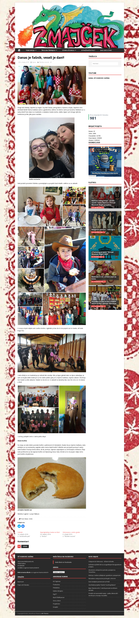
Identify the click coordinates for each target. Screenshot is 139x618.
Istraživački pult (88, 50)
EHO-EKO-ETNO (106, 50)
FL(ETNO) (92, 182)
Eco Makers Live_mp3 (104, 178)
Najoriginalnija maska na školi (50, 532)
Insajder (55, 607)
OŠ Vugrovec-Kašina (93, 178)
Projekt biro (56, 604)
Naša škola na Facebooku (63, 557)
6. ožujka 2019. (24, 62)
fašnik (25, 546)
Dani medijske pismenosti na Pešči (99, 582)
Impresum (21, 582)
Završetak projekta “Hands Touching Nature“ (102, 585)
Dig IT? (55, 594)
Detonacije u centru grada (71, 532)
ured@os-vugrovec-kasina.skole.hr (28, 568)
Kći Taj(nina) (56, 581)
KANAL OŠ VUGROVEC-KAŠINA (99, 78)
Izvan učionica (68, 50)
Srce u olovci (57, 601)
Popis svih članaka (23, 585)
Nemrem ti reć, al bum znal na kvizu (104, 278)
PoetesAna (56, 585)
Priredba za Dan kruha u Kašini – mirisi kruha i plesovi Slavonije (104, 302)
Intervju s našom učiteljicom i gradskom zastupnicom (105, 575)
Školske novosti (44, 62)
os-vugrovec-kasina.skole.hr (39, 572)
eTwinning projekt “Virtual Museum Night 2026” (102, 253)
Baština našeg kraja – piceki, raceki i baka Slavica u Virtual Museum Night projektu (103, 203)
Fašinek (20, 532)
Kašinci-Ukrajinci (58, 591)
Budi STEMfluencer (59, 597)
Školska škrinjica (48, 50)
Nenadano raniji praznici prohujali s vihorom (102, 578)
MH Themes (45, 613)
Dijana (34, 62)
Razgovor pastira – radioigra (103, 229)
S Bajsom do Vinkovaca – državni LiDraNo (101, 561)
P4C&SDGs (56, 588)
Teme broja (30, 50)
